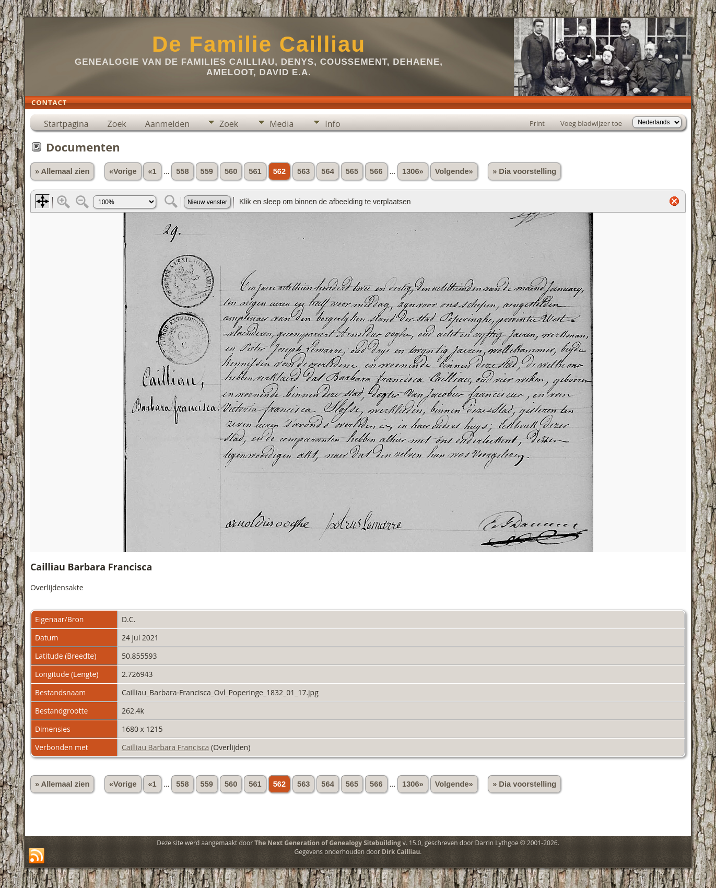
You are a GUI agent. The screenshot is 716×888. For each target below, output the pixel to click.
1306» (413, 171)
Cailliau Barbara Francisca (165, 747)
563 (303, 171)
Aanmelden (167, 124)
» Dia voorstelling (524, 171)
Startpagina (66, 124)
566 (376, 171)
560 (231, 171)
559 (207, 171)
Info (332, 124)
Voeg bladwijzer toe (591, 123)
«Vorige (123, 171)
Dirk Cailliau (401, 851)
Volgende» (454, 171)
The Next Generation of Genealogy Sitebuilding (327, 842)
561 (255, 171)
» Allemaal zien (62, 171)
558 (182, 171)
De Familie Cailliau (259, 44)
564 (327, 171)
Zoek (117, 124)
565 (352, 171)
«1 (152, 171)
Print (537, 123)
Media (281, 124)
